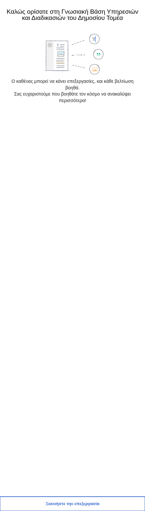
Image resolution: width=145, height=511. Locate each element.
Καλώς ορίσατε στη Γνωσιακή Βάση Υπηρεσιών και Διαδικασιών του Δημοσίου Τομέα (72, 14)
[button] (72, 504)
